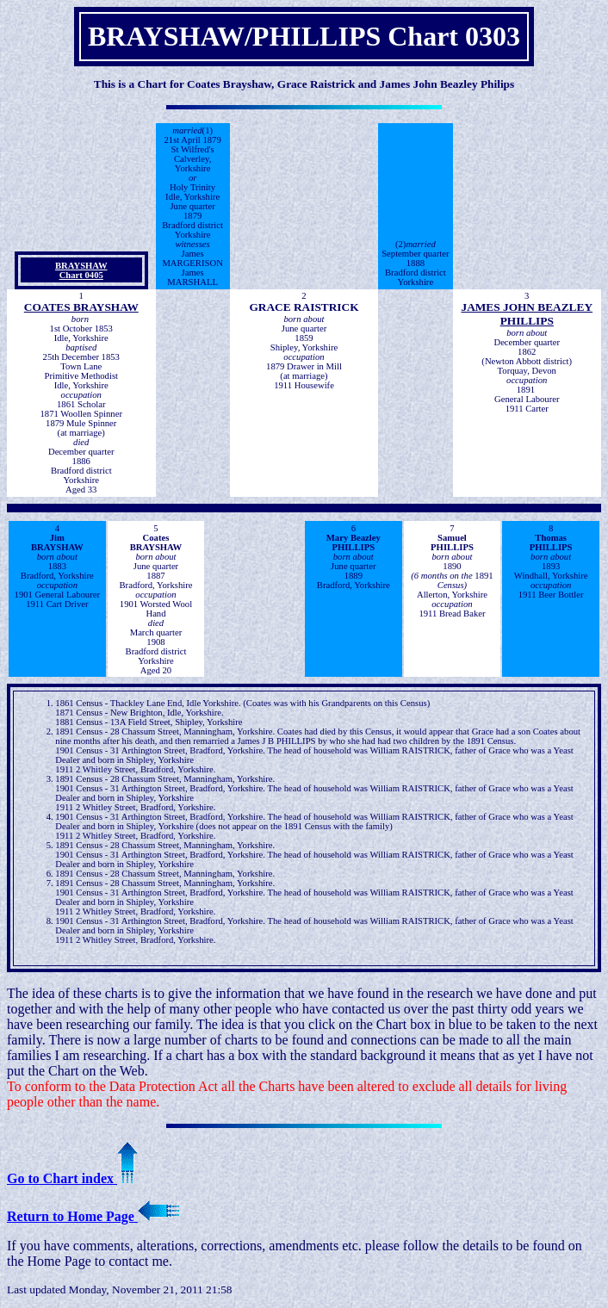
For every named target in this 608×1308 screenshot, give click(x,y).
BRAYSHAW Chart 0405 (81, 270)
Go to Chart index (72, 1178)
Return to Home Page (93, 1216)
